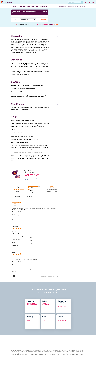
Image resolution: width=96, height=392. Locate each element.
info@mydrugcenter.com (20, 381)
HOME (21, 2)
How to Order (40, 2)
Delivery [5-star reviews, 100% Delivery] (14, 242)
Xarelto (57, 381)
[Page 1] (14, 276)
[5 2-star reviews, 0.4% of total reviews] (35, 190)
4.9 (18, 187)
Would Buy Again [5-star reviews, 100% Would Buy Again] (16, 214)
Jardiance (57, 378)
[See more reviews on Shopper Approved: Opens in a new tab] (48, 276)
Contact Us (45, 370)
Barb (13, 252)
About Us (32, 370)
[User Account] (89, 2)
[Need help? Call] (86, 2)
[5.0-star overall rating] (35, 203)
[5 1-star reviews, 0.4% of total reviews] (35, 192)
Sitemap (45, 378)
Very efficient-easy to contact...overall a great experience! (24, 259)
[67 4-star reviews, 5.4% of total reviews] (35, 187)
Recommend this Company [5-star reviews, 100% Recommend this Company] (18, 211)
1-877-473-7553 (17, 379)
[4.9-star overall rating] (18, 189)
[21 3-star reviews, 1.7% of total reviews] (35, 189)
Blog (31, 374)
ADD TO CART (44, 19)
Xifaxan (57, 372)
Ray (13, 201)
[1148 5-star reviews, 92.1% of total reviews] (35, 186)
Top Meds (25, 2)
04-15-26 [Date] (14, 256)
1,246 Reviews (18, 191)
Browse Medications (48, 374)
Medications (49, 2)
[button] (35, 36)
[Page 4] (24, 276)
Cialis (56, 374)
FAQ (31, 372)
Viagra (57, 385)
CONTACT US (57, 2)
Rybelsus (57, 370)
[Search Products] (82, 2)
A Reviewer (15, 226)
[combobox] (17, 196)
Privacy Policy (46, 376)
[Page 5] (27, 276)
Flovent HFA (58, 376)
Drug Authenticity (34, 376)
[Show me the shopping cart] (93, 2)
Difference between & (48, 24)
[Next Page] (29, 276)
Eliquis (57, 383)
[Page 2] (17, 276)
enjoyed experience (16, 233)
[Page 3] (20, 276)
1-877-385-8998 (19, 378)
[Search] (75, 2)
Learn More (32, 2)
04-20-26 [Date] (14, 205)
